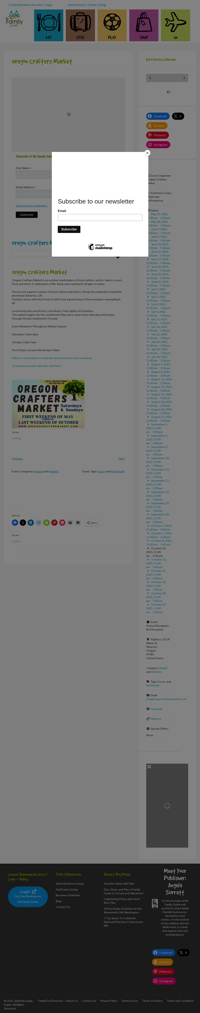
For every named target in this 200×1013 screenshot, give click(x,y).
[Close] (147, 153)
